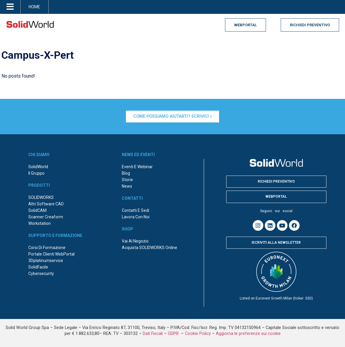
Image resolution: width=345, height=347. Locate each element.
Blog (126, 173)
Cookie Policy (198, 333)
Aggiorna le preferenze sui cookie (248, 333)
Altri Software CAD (46, 204)
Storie (127, 179)
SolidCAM (37, 210)
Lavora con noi (136, 217)
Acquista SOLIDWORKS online (149, 247)
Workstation (39, 223)
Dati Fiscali (153, 333)
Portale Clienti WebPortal (51, 254)
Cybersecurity (41, 273)
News (127, 186)
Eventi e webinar (137, 166)
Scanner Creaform (45, 217)
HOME (34, 6)
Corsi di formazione (46, 247)
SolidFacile (38, 267)
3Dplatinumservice (45, 260)
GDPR (174, 333)
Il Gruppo (36, 173)
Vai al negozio (135, 241)
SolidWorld (38, 166)
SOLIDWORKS (41, 197)
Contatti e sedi (135, 210)
